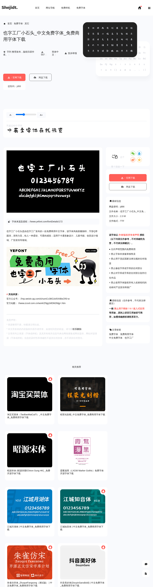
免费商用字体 (127, 334)
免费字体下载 (37, 576)
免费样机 (65, 8)
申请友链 (51, 576)
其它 (27, 23)
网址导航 (50, 8)
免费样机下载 (21, 576)
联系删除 (77, 329)
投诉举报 (70, 53)
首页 (37, 8)
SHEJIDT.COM (109, 566)
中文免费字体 (115, 338)
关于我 (6, 555)
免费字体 (80, 8)
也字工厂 (129, 338)
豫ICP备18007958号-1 (139, 566)
